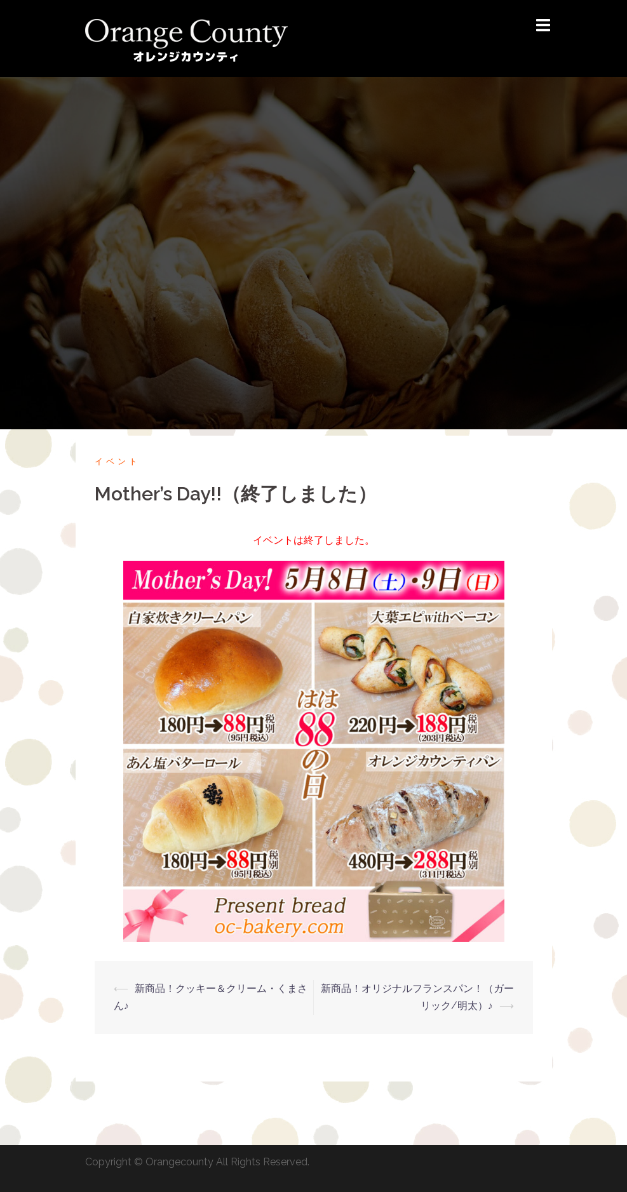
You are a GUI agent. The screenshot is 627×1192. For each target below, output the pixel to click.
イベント (117, 461)
